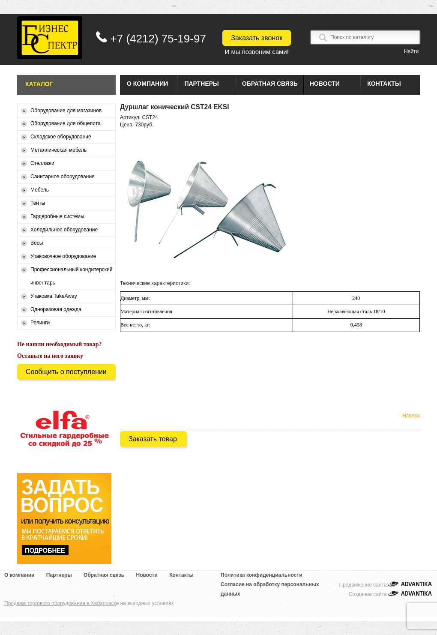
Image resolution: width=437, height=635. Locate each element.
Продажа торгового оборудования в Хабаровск (60, 603)
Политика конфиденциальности (261, 575)
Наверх (411, 416)
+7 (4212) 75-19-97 (158, 38)
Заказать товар (153, 439)
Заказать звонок (256, 38)
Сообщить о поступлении (66, 371)
